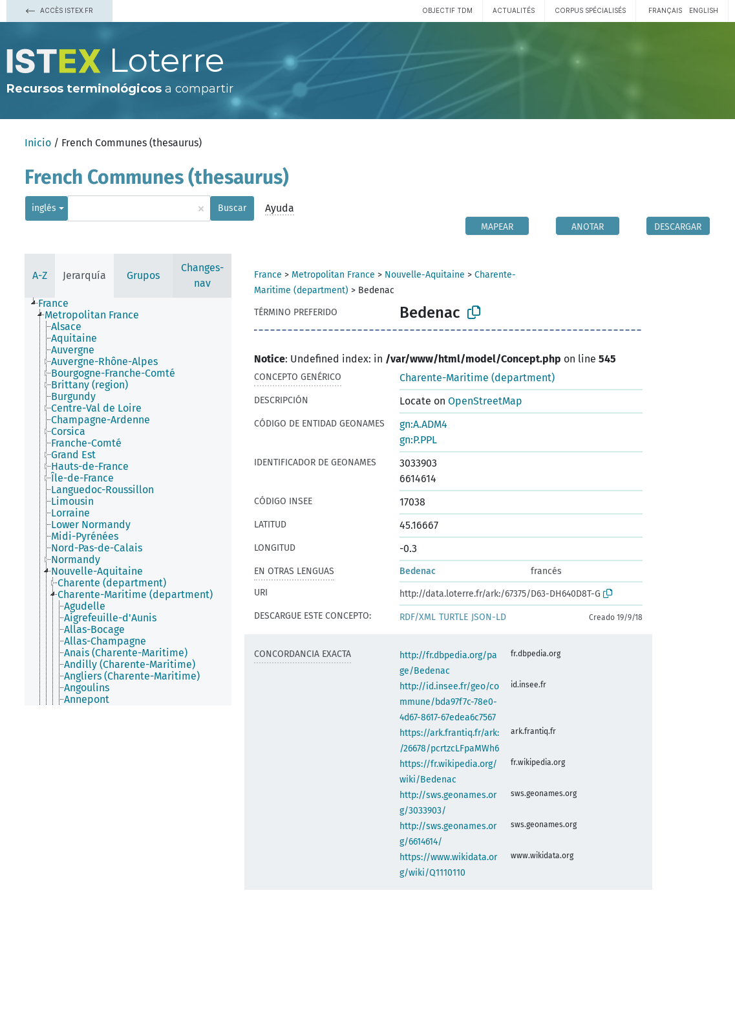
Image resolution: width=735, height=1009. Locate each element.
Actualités (514, 10)
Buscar (232, 208)
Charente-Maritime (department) (477, 377)
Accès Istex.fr (59, 10)
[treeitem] (58, 303)
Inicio (38, 143)
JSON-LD (488, 617)
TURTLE (453, 617)
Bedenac (417, 571)
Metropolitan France (333, 274)
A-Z (39, 275)
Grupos (143, 275)
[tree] (128, 501)
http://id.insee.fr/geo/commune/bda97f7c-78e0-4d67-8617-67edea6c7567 (449, 702)
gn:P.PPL (418, 440)
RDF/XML (417, 617)
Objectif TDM (447, 10)
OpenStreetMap (485, 401)
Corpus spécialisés (590, 10)
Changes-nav (202, 275)
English (703, 10)
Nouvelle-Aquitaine (425, 274)
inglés (44, 208)
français (665, 10)
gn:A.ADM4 (423, 424)
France (268, 274)
